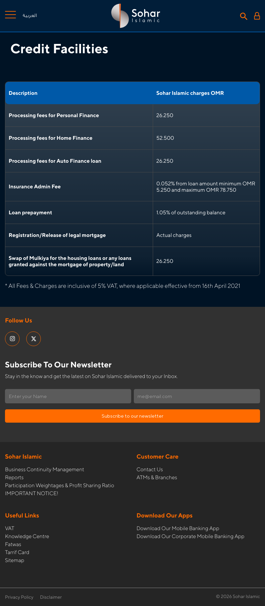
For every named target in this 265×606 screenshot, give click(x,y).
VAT (9, 528)
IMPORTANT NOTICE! (31, 493)
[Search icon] (243, 16)
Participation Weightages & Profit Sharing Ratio (59, 485)
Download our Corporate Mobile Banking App (190, 536)
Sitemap (14, 560)
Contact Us (149, 469)
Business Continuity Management (44, 469)
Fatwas (13, 544)
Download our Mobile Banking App (177, 528)
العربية (30, 15)
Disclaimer (51, 597)
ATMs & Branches (156, 477)
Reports (14, 477)
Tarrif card (17, 552)
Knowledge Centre (27, 536)
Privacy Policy (19, 597)
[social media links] (12, 338)
